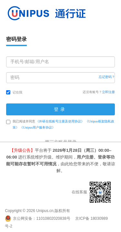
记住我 (14, 92)
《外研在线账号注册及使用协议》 (60, 121)
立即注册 (108, 92)
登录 (60, 109)
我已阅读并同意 (60, 124)
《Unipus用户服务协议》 (37, 127)
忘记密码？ (107, 77)
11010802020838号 (53, 218)
